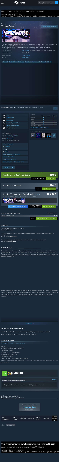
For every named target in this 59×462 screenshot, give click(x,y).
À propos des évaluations (7, 399)
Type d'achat (15, 422)
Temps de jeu (38, 422)
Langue (22, 422)
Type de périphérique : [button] (7, 433)
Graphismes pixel (36, 62)
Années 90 (43, 62)
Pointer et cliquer (13, 62)
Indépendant (15, 136)
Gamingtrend (9, 231)
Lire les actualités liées (9, 158)
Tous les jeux (4, 25)
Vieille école (21, 62)
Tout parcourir (52, 214)
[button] (49, 190)
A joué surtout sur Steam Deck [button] (9, 431)
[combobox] (46, 2)
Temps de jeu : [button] (46, 428)
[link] (35, 207)
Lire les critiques (16, 376)
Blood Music (25, 58)
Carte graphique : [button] (49, 431)
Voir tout (54, 380)
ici (35, 386)
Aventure (11, 25)
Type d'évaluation (5, 422)
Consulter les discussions (9, 160)
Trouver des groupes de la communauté (13, 163)
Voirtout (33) (54, 137)
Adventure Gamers (11, 242)
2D (48, 62)
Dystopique (27, 62)
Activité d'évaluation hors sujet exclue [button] (30, 428)
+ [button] (50, 62)
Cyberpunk (5, 62)
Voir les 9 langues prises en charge (39, 128)
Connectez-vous (5, 108)
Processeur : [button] (38, 431)
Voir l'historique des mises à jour (11, 155)
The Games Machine (11, 237)
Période (30, 422)
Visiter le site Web (8, 145)
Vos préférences (20, 399)
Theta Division (26, 57)
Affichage (46, 422)
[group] (29, 431)
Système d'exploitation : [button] (26, 431)
